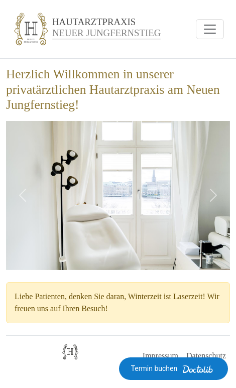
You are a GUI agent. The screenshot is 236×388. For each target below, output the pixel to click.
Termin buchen (173, 369)
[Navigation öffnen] (210, 29)
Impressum (160, 355)
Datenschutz (206, 355)
